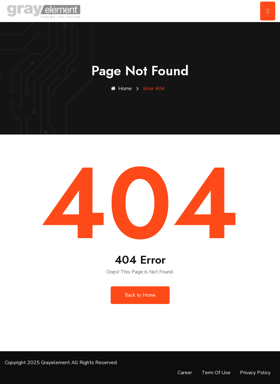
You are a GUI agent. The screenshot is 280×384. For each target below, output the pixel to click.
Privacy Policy (255, 372)
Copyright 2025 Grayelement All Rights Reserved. (61, 362)
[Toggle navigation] (267, 11)
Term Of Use (215, 372)
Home (121, 88)
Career (185, 372)
